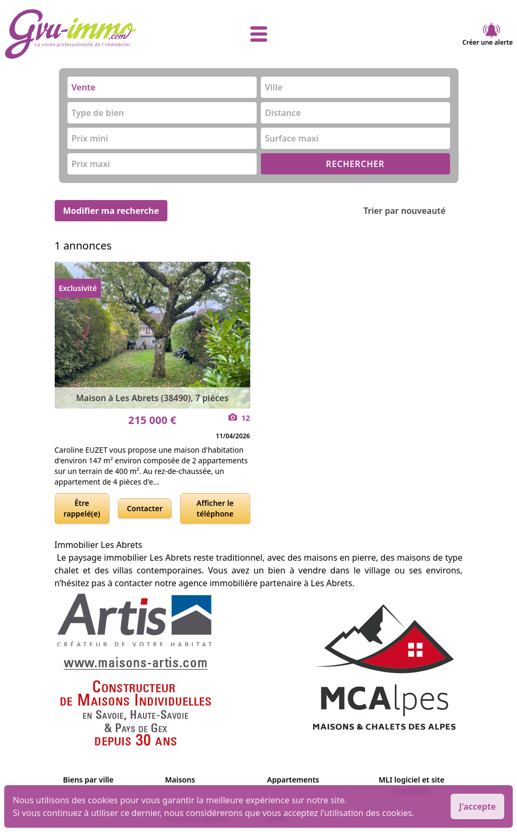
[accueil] (89, 34)
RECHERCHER (355, 164)
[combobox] (162, 87)
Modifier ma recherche (111, 211)
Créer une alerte (487, 34)
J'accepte (477, 806)
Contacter (145, 508)
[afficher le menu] (258, 34)
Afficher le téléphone (215, 508)
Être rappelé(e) (82, 508)
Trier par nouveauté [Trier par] (413, 210)
